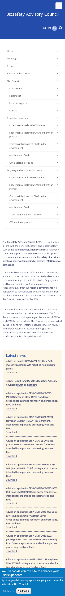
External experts (18, 103)
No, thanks (23, 592)
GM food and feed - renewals (27, 214)
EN (54, 28)
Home (10, 51)
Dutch (20, 384)
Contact (13, 110)
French (32, 384)
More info (24, 585)
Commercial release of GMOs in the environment (28, 145)
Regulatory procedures (19, 118)
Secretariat (15, 95)
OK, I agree (8, 592)
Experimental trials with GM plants (27, 125)
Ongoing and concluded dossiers (24, 170)
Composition (16, 88)
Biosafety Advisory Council (32, 14)
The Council (13, 81)
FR (49, 28)
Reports (11, 66)
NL (44, 28)
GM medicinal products (21, 162)
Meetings (12, 58)
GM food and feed (19, 155)
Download (11, 372)
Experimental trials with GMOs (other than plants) (31, 134)
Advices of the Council (18, 73)
